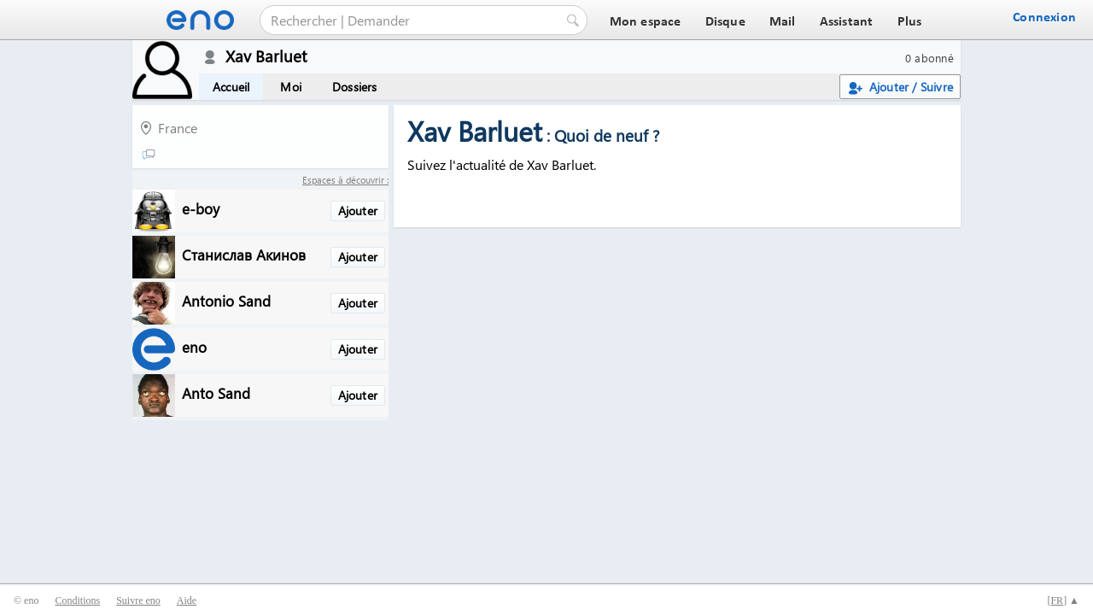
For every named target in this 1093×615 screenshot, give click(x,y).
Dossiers (354, 87)
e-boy (200, 208)
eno (194, 346)
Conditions (77, 600)
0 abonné (929, 57)
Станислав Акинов (244, 254)
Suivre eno (138, 600)
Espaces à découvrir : (345, 179)
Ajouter (357, 210)
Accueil (231, 87)
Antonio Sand (226, 300)
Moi (290, 87)
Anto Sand (216, 392)
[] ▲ (1063, 600)
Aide (186, 600)
